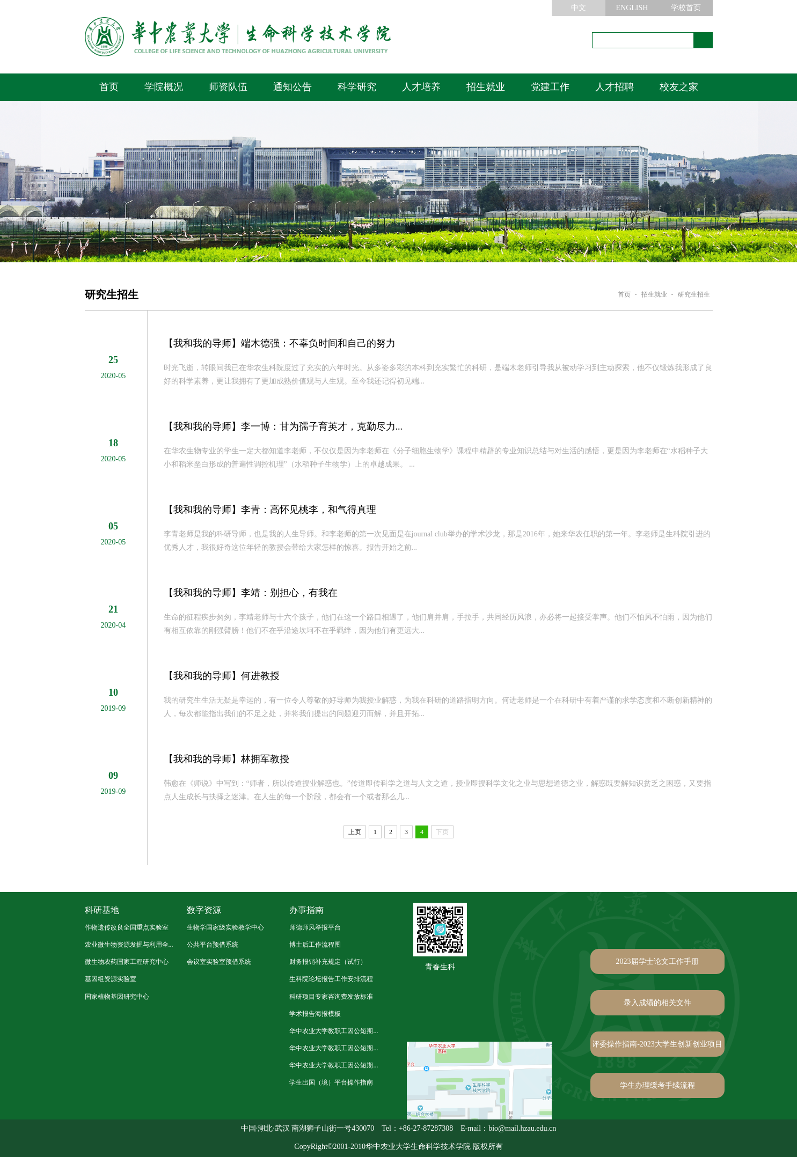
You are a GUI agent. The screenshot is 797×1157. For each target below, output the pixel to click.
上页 (354, 832)
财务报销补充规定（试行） (328, 962)
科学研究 (357, 87)
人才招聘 (614, 87)
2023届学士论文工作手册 (657, 961)
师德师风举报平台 (315, 927)
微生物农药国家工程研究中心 (127, 962)
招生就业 (485, 87)
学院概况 (163, 87)
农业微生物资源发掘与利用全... (129, 944)
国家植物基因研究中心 (117, 996)
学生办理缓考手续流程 (657, 1085)
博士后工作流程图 (315, 944)
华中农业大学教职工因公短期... (333, 1031)
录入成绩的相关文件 (657, 1003)
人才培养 (421, 87)
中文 (578, 8)
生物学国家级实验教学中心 (225, 927)
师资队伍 (228, 87)
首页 (109, 87)
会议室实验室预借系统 (219, 962)
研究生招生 (694, 294)
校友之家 (679, 87)
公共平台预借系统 (212, 944)
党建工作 (550, 87)
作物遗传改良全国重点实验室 (127, 927)
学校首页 (686, 8)
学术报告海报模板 (315, 1014)
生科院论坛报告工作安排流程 (331, 979)
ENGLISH (632, 8)
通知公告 (292, 87)
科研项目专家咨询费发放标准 (331, 996)
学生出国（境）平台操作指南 (331, 1082)
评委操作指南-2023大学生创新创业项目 (657, 1044)
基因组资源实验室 (110, 979)
